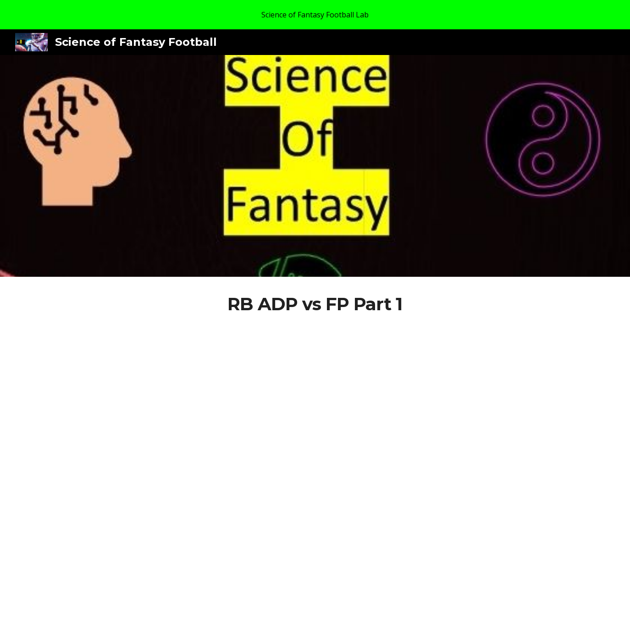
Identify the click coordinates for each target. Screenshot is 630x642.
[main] (315, 304)
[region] (315, 14)
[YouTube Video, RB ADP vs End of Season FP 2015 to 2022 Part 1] (315, 472)
